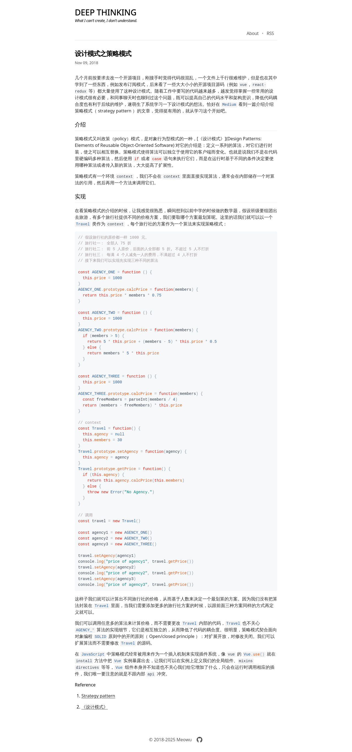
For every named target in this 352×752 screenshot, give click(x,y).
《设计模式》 (94, 707)
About (252, 33)
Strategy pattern (98, 696)
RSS (270, 33)
